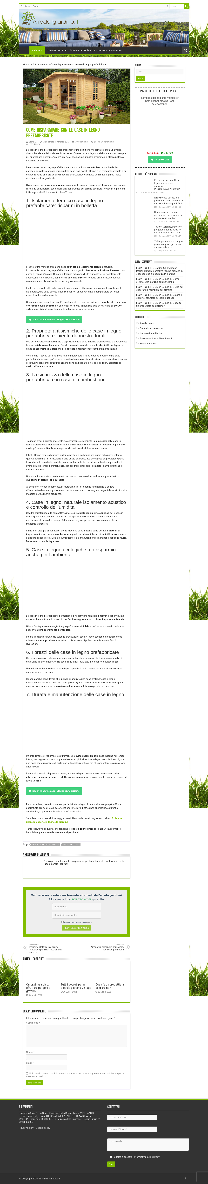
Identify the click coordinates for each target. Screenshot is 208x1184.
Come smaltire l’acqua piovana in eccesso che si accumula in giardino (168, 215)
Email (30, 1062)
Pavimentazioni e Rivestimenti (108, 50)
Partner (36, 6)
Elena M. (33, 142)
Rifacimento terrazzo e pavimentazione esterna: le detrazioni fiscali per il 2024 (168, 200)
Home (25, 50)
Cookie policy (43, 1127)
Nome (30, 1052)
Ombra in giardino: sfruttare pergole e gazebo (38, 988)
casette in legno (71, 845)
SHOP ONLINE (160, 159)
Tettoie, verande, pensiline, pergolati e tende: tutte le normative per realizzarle (168, 229)
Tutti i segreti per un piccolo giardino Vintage (76, 986)
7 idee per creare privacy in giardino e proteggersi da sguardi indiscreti (168, 244)
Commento (33, 1022)
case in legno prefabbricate (45, 845)
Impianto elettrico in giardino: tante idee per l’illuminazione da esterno (46, 949)
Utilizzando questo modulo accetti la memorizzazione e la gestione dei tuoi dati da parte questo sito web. (75, 1075)
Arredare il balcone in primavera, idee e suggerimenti (107, 947)
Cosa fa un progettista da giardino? (109, 986)
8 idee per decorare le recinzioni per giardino (159, 288)
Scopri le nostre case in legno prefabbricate (54, 319)
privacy (89, 922)
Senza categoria (148, 343)
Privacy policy (26, 1127)
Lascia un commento (104, 142)
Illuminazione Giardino (80, 50)
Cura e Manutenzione (56, 50)
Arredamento (37, 50)
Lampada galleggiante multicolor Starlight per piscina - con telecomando (160, 101)
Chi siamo (25, 6)
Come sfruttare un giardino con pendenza (157, 280)
